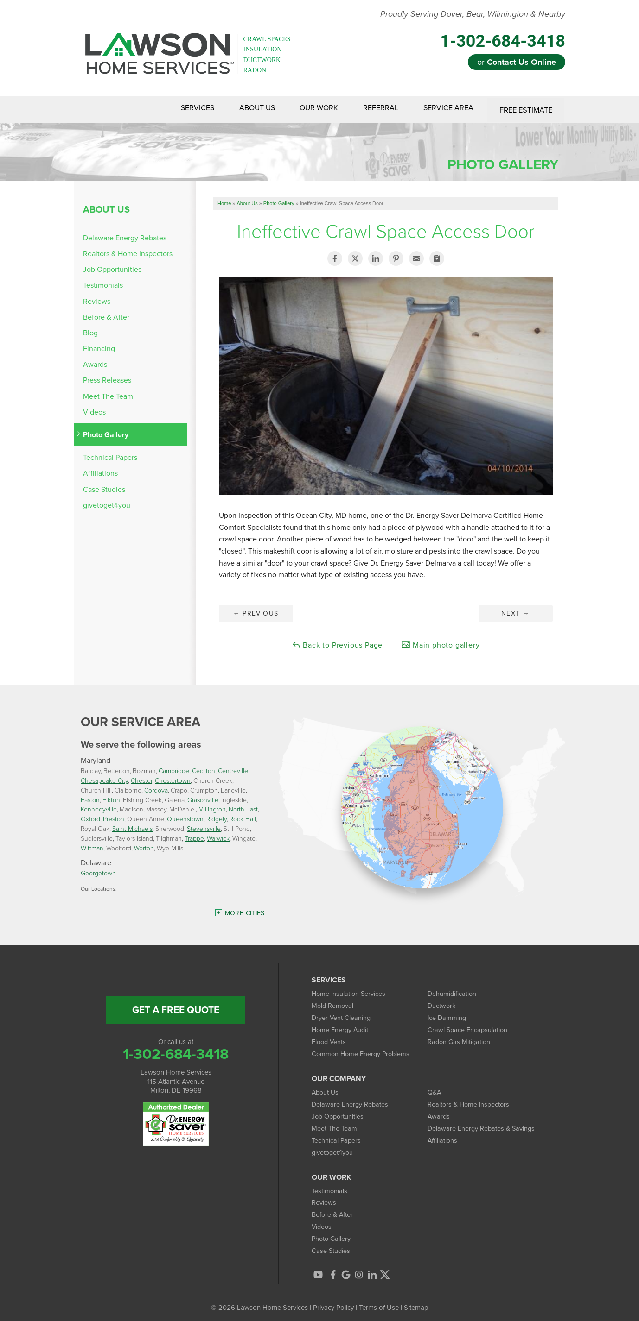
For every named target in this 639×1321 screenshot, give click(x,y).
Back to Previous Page (337, 642)
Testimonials (103, 282)
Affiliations (100, 470)
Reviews (96, 298)
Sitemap (416, 1302)
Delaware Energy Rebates (124, 235)
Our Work (311, 108)
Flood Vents (330, 1038)
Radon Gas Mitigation (460, 1038)
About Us (246, 108)
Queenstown (185, 816)
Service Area (446, 108)
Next (515, 611)
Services (183, 108)
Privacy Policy (333, 1302)
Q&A (435, 1088)
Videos (94, 409)
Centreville (233, 768)
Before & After (106, 314)
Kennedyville (99, 806)
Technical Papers (110, 455)
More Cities (245, 911)
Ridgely (216, 816)
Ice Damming (447, 1015)
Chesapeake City (104, 778)
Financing (99, 346)
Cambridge (174, 768)
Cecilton (203, 768)
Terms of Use (379, 1302)
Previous (255, 611)
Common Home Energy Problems (363, 1050)
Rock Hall (243, 816)
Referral (375, 108)
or (516, 62)
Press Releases (107, 377)
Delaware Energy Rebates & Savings (483, 1124)
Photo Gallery (105, 432)
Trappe (194, 835)
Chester (141, 778)
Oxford (90, 816)
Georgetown (98, 870)
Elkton (111, 797)
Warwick (218, 835)
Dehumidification (453, 991)
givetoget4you (106, 502)
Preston (113, 816)
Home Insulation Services (350, 991)
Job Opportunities (112, 267)
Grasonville (202, 797)
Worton (144, 845)
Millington (212, 806)
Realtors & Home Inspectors (128, 251)
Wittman (92, 845)
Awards (95, 362)
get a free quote (175, 1007)
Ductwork (442, 1003)
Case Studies (104, 486)
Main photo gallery (440, 642)
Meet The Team (108, 393)
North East (243, 806)
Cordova (156, 787)
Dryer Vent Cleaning (342, 1015)
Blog (90, 330)
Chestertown (173, 778)
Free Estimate (525, 108)
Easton (90, 797)
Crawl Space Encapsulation (469, 1027)
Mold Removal (333, 1003)
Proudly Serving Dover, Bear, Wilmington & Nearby (472, 14)
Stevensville (204, 826)
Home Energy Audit (341, 1027)
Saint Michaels (132, 826)
